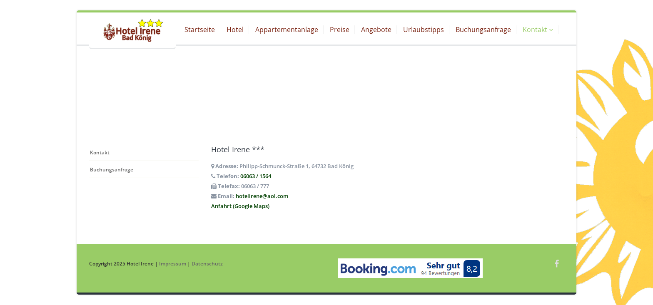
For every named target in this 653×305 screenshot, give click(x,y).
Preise (339, 29)
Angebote (376, 29)
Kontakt (538, 29)
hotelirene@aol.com (262, 196)
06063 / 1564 (255, 176)
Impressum (172, 263)
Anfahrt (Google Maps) (240, 206)
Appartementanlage (286, 29)
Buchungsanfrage (483, 29)
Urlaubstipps (423, 29)
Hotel (235, 29)
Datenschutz (207, 263)
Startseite (199, 29)
